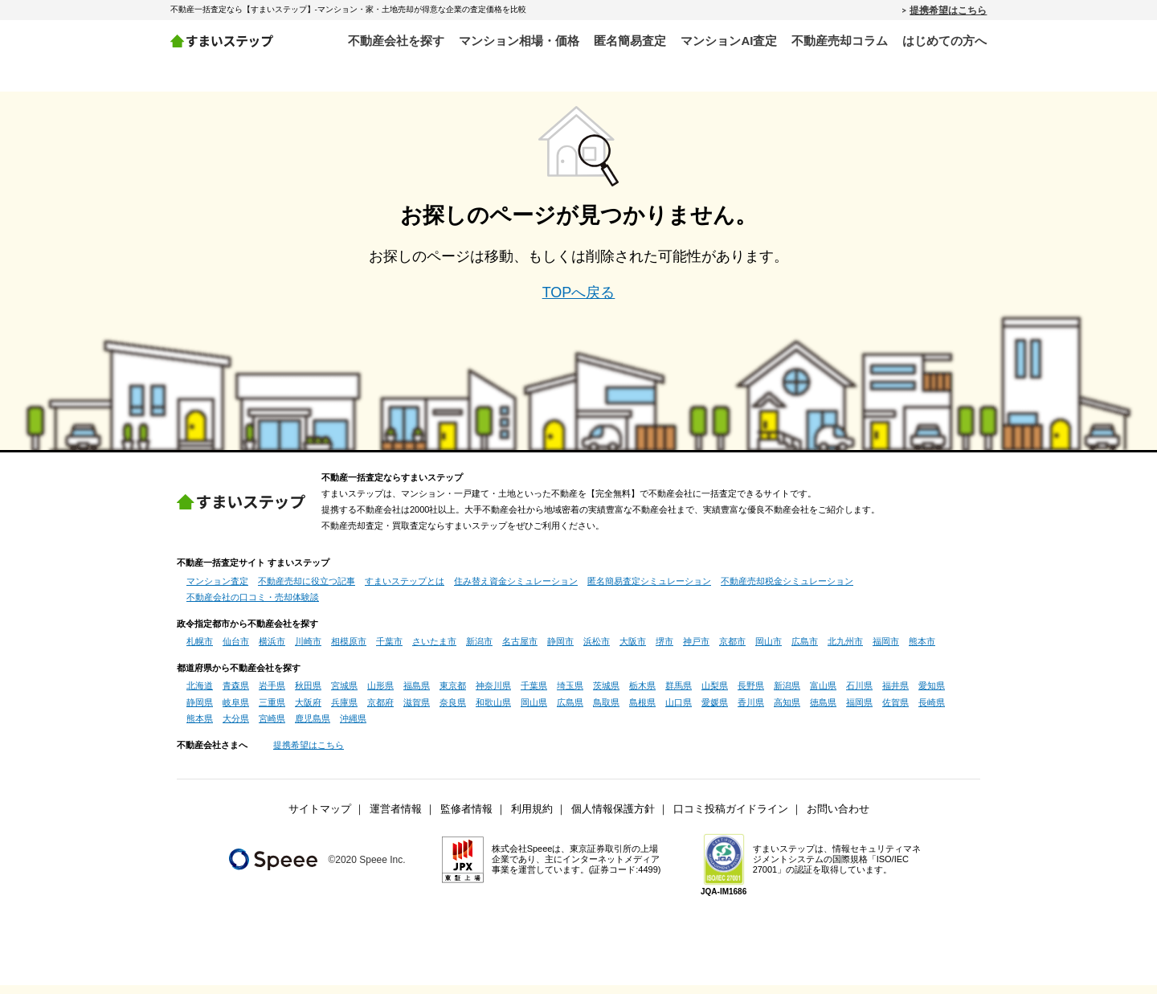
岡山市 (768, 650)
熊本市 (922, 650)
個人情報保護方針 (613, 818)
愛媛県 (714, 711)
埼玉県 (570, 694)
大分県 (236, 727)
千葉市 (389, 650)
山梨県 (714, 694)
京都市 (732, 650)
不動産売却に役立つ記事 (306, 590)
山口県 (678, 711)
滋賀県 (416, 711)
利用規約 (532, 818)
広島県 (570, 711)
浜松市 (596, 650)
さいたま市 (434, 650)
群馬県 (678, 694)
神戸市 (696, 650)
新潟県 (787, 694)
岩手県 (272, 694)
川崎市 (308, 650)
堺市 (664, 650)
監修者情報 (466, 818)
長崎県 (931, 711)
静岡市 (560, 650)
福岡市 (886, 650)
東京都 (452, 694)
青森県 (236, 694)
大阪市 (632, 650)
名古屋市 (520, 650)
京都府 (380, 711)
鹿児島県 (312, 727)
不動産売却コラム (839, 40)
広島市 (804, 650)
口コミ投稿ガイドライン (730, 818)
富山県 (823, 694)
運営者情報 (396, 818)
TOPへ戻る (578, 301)
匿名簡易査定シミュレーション (649, 590)
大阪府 (308, 711)
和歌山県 (493, 711)
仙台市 (236, 650)
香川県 (751, 711)
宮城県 (344, 694)
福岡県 (859, 711)
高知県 (787, 711)
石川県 (859, 694)
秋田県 (308, 694)
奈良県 (452, 711)
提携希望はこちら (948, 9)
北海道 (199, 694)
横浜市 (272, 650)
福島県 (416, 694)
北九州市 (845, 650)
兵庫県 (344, 711)
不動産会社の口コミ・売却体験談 (252, 606)
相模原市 (348, 650)
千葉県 (534, 694)
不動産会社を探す (396, 40)
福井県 (895, 694)
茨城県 (606, 694)
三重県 (272, 711)
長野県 (751, 694)
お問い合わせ (838, 818)
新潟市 (479, 650)
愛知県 (931, 694)
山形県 (380, 694)
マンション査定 (217, 590)
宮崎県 (272, 727)
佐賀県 (895, 711)
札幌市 (199, 650)
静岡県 (199, 711)
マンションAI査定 (729, 40)
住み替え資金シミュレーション (516, 590)
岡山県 (534, 711)
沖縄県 (353, 727)
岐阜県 (236, 711)
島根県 (642, 711)
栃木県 (642, 694)
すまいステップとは (404, 590)
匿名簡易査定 (630, 40)
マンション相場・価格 (519, 40)
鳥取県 (606, 711)
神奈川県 (493, 694)
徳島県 (823, 711)
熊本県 (199, 727)
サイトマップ (319, 818)
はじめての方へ (944, 40)
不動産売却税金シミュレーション (787, 590)
